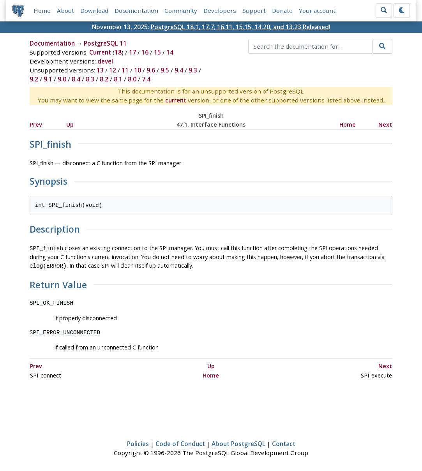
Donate (282, 10)
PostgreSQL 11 (105, 43)
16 (144, 52)
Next (385, 124)
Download (94, 10)
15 (157, 52)
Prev (36, 124)
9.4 (179, 70)
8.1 (118, 79)
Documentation (136, 10)
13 (100, 70)
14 (169, 52)
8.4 (76, 79)
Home (42, 10)
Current (100, 52)
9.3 (193, 70)
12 (112, 70)
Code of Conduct (180, 442)
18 (118, 52)
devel (105, 61)
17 (132, 52)
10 (137, 70)
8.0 (132, 79)
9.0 (62, 79)
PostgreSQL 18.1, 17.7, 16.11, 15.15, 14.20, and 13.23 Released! (240, 27)
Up (70, 124)
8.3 (90, 79)
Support (254, 10)
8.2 (104, 79)
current (175, 100)
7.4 (146, 79)
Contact (283, 442)
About (65, 10)
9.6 (151, 70)
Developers (219, 10)
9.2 (34, 79)
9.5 (165, 70)
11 (125, 70)
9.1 (48, 79)
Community (180, 10)
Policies (138, 442)
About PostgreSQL (238, 442)
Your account (317, 10)
